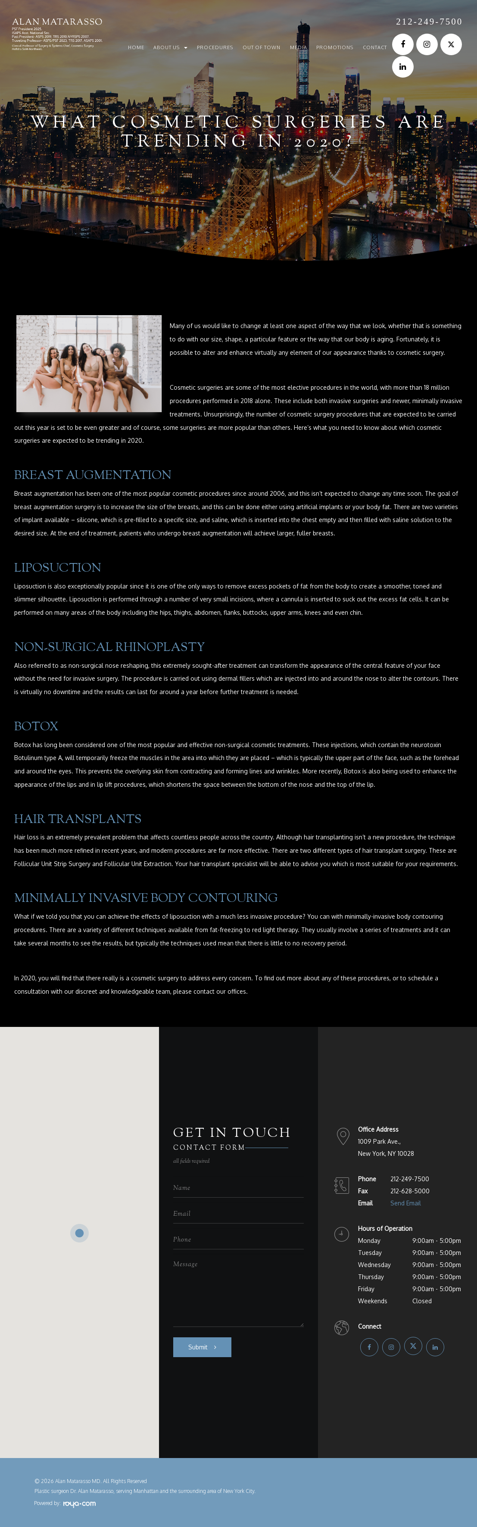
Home (136, 47)
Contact (375, 47)
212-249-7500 (429, 21)
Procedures (215, 47)
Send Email (405, 1203)
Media (298, 47)
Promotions (334, 47)
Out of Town (262, 47)
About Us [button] (170, 47)
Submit (198, 1347)
